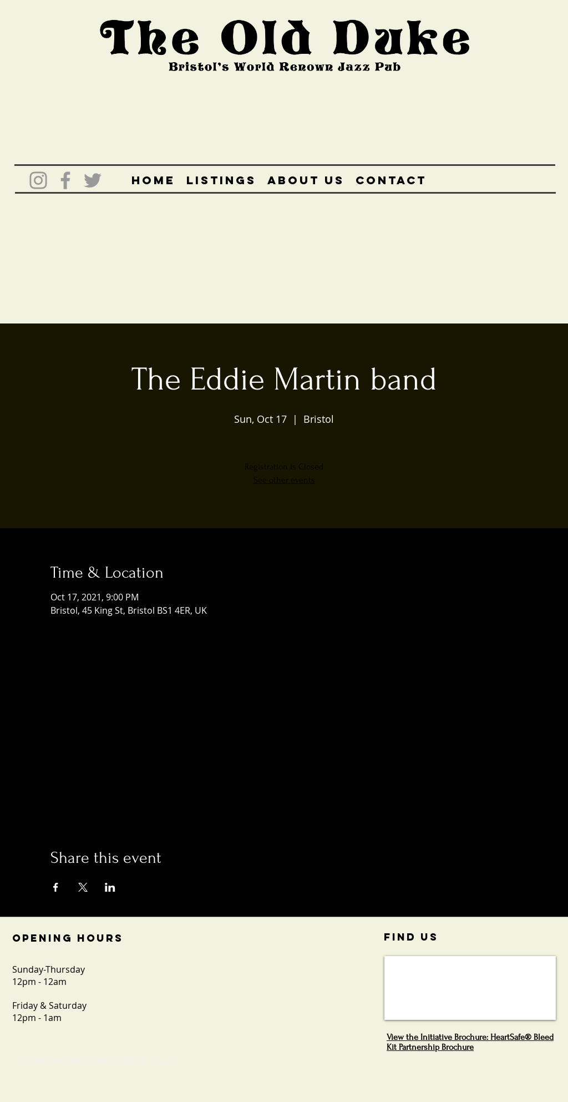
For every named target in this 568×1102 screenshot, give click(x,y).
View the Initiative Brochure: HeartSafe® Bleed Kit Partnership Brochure (470, 1042)
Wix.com (162, 1060)
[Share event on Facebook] (55, 887)
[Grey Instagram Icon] (38, 180)
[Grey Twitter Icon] (92, 180)
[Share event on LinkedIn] (110, 887)
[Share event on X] (83, 887)
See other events (284, 480)
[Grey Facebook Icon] (65, 180)
